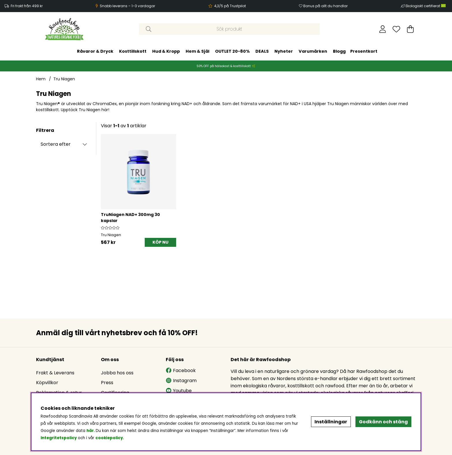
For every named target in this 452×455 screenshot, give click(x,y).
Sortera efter (56, 144)
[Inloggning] (382, 29)
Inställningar (330, 421)
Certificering (115, 392)
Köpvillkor (47, 382)
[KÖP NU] (160, 242)
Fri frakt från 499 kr (27, 5)
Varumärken (313, 51)
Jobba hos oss (117, 372)
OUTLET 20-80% (232, 51)
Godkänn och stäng (383, 421)
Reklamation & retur (59, 392)
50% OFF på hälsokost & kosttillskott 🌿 (226, 66)
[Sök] (229, 29)
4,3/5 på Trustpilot (230, 5)
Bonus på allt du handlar (325, 5)
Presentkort (363, 51)
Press (107, 382)
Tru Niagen (64, 79)
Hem (41, 79)
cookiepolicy (109, 438)
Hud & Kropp (166, 51)
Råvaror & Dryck (95, 51)
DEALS (262, 51)
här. (91, 430)
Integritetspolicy (59, 438)
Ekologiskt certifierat (426, 5)
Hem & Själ (197, 51)
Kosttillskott (132, 51)
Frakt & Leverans (55, 372)
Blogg (339, 51)
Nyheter (283, 51)
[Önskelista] (396, 29)
